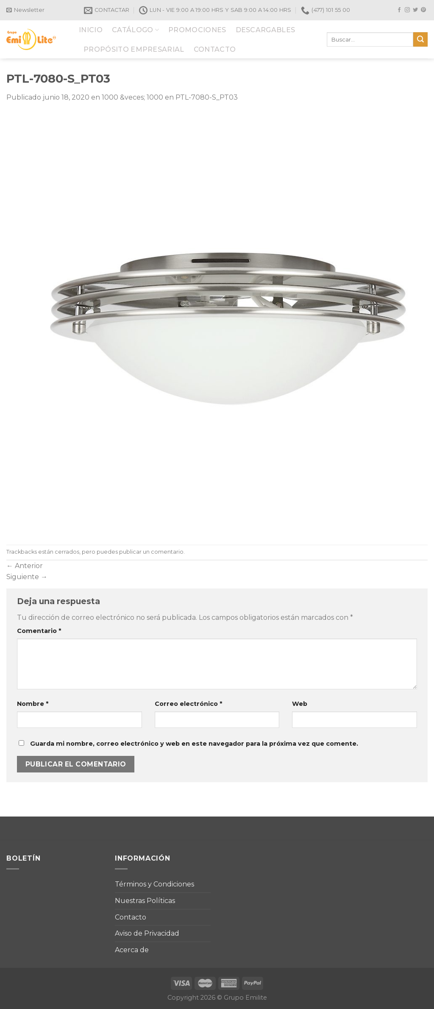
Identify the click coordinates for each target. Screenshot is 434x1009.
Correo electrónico (188, 704)
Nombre (32, 704)
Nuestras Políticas (145, 901)
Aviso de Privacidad (147, 933)
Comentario (39, 631)
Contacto (130, 917)
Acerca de (132, 950)
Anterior (24, 566)
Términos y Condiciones (154, 884)
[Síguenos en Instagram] (407, 10)
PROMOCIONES (197, 30)
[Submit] (420, 39)
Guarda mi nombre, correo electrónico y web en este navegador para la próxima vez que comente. (194, 743)
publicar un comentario (151, 552)
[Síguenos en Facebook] (399, 10)
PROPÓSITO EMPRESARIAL (133, 49)
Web (299, 704)
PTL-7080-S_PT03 (206, 97)
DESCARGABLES (265, 30)
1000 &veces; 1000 (132, 97)
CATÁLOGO (135, 30)
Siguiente (26, 577)
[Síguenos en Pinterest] (423, 10)
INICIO (91, 30)
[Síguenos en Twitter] (415, 10)
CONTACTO (215, 49)
